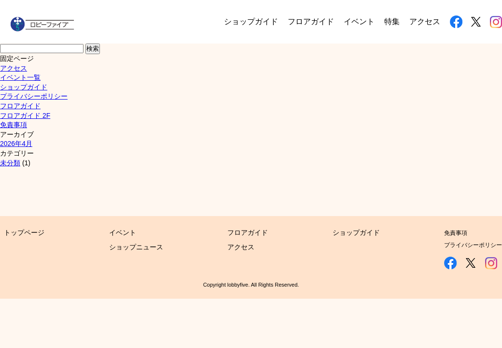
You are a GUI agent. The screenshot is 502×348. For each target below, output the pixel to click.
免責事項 (13, 125)
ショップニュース (136, 247)
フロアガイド (311, 21)
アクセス (424, 21)
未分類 (10, 163)
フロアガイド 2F (25, 115)
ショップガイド (251, 21)
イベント (359, 21)
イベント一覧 (20, 77)
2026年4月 (16, 143)
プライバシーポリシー (34, 96)
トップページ (24, 232)
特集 (392, 21)
